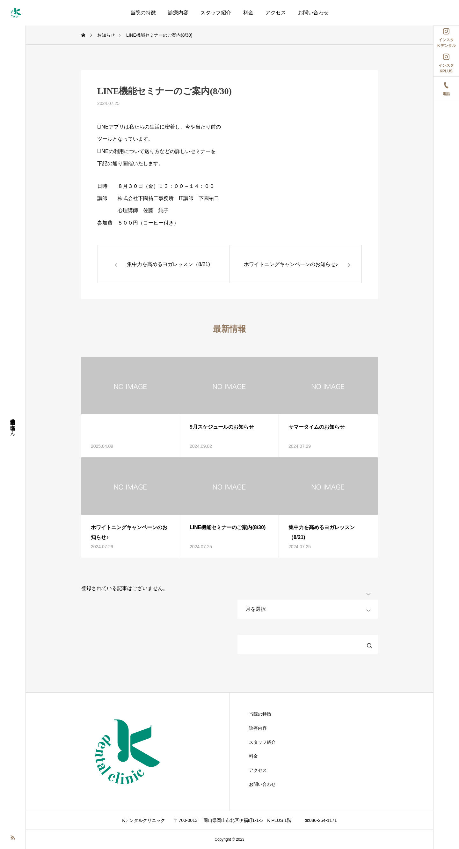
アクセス (276, 12)
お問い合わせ (313, 12)
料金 (248, 12)
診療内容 (178, 12)
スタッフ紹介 (215, 12)
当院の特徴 (143, 12)
